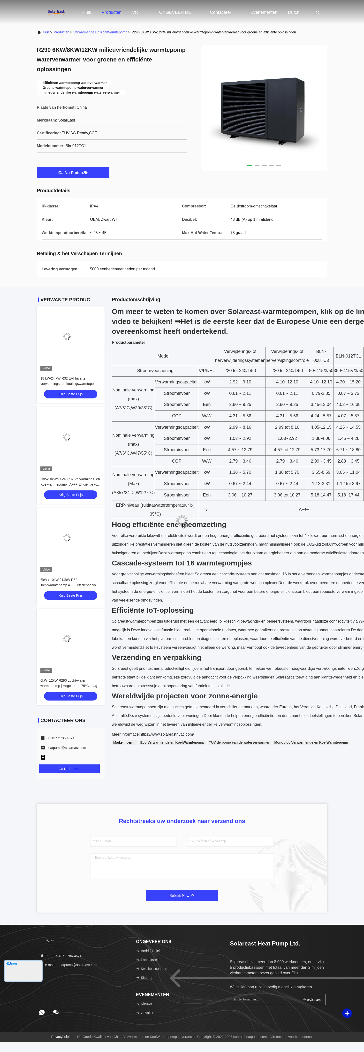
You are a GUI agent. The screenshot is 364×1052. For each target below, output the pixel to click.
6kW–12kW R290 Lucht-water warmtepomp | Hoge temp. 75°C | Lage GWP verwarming (69, 685)
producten (61, 32)
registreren (311, 999)
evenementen (263, 12)
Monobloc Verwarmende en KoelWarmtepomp (311, 742)
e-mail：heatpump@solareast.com (68, 965)
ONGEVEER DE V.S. (175, 15)
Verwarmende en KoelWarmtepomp (100, 32)
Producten (111, 12)
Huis (86, 12)
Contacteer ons (220, 15)
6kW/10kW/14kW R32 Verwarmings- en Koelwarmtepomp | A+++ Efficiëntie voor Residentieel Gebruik (70, 484)
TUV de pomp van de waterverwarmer (239, 742)
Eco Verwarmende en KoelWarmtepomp (172, 742)
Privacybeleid (61, 1037)
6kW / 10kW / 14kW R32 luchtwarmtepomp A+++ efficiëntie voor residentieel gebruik (69, 585)
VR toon (137, 15)
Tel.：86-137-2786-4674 (61, 956)
